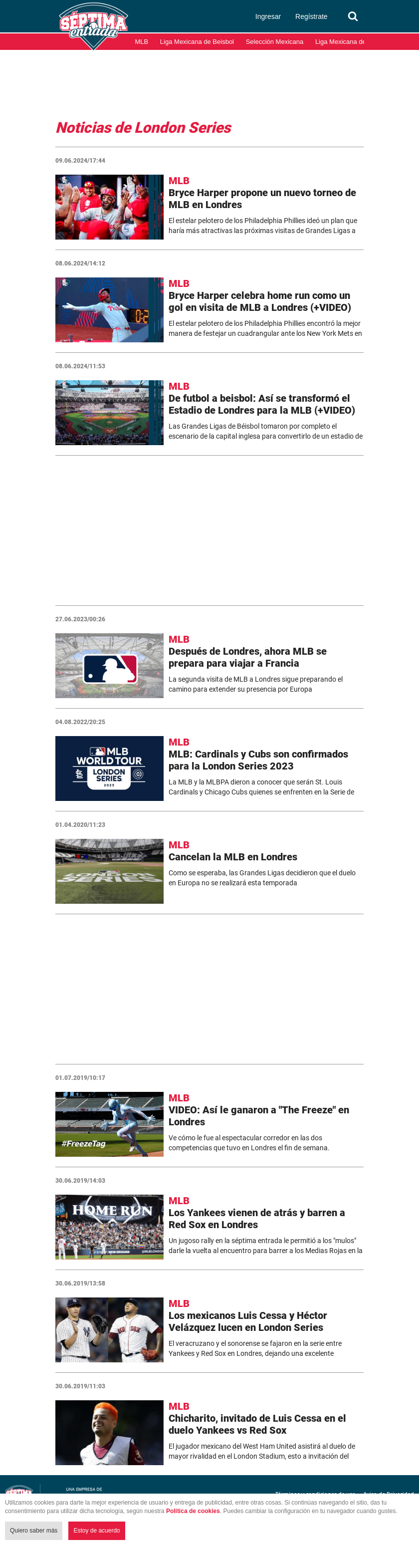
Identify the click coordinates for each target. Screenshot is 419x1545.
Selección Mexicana (275, 41)
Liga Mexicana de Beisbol (197, 41)
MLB (142, 41)
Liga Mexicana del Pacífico (354, 41)
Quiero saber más (33, 1530)
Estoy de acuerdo (96, 1530)
